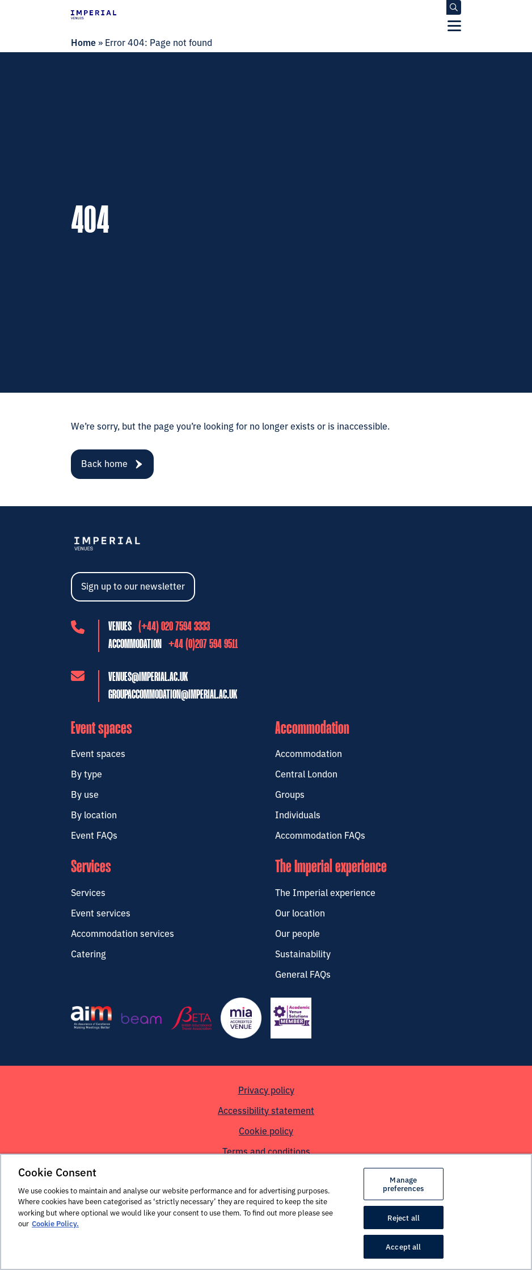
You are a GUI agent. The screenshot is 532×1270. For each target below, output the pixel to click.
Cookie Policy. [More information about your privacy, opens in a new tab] (55, 1223)
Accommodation (308, 753)
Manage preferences (403, 1183)
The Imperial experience (325, 891)
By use (85, 794)
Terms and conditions (266, 1150)
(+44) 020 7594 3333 (174, 627)
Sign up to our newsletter (133, 585)
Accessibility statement (266, 1109)
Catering (88, 953)
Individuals (297, 814)
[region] (266, 1212)
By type (86, 773)
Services (88, 891)
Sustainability (303, 953)
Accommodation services (122, 932)
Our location (300, 912)
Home (83, 42)
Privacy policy (266, 1089)
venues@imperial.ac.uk (148, 677)
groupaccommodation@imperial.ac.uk (172, 695)
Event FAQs (94, 835)
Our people (297, 932)
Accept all (403, 1246)
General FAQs (303, 973)
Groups (290, 794)
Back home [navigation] (111, 463)
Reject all (403, 1217)
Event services (100, 912)
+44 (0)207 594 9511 (203, 644)
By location (94, 814)
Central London (306, 773)
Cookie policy (266, 1130)
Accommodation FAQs (320, 835)
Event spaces (98, 753)
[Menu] (454, 25)
